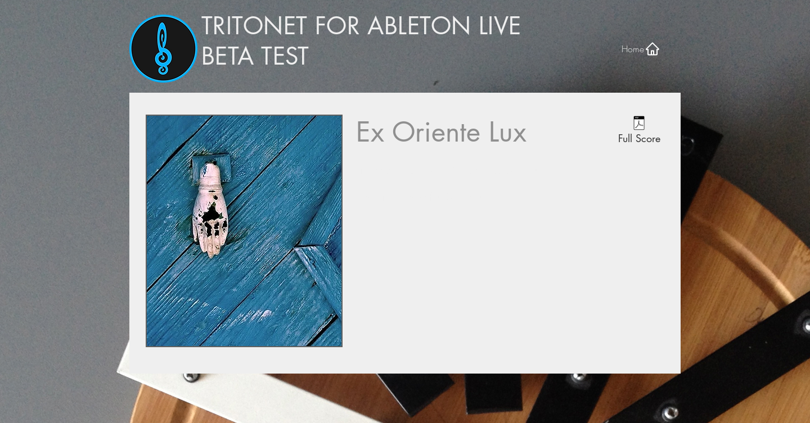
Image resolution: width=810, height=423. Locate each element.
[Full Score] (639, 131)
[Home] (641, 48)
